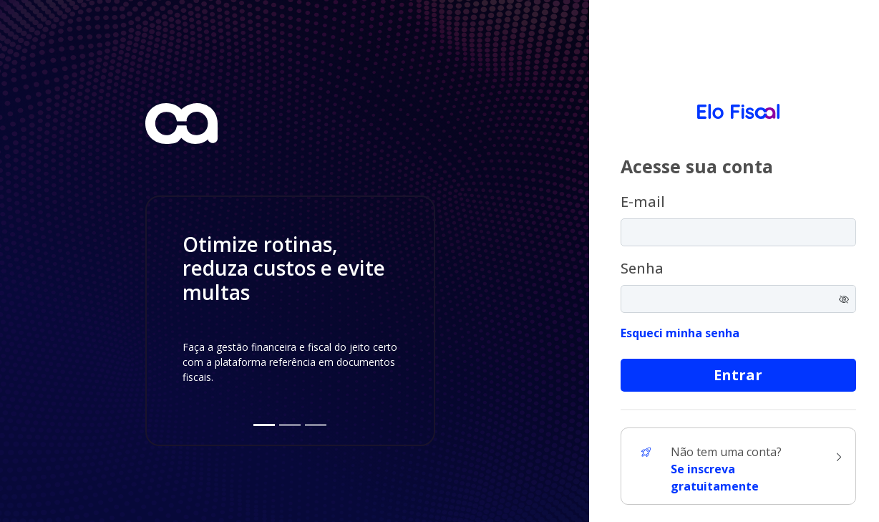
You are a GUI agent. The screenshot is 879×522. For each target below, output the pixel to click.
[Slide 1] (264, 425)
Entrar (738, 375)
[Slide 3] (315, 425)
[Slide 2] (290, 425)
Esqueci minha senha (680, 333)
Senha (642, 268)
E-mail (643, 201)
